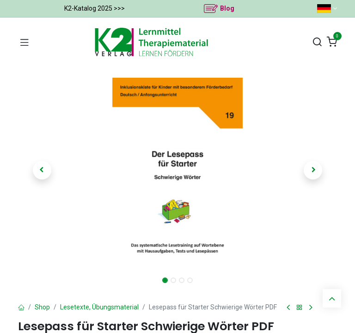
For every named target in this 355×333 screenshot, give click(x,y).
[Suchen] (317, 42)
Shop (42, 307)
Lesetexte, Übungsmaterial (99, 307)
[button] (42, 170)
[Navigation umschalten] (24, 42)
